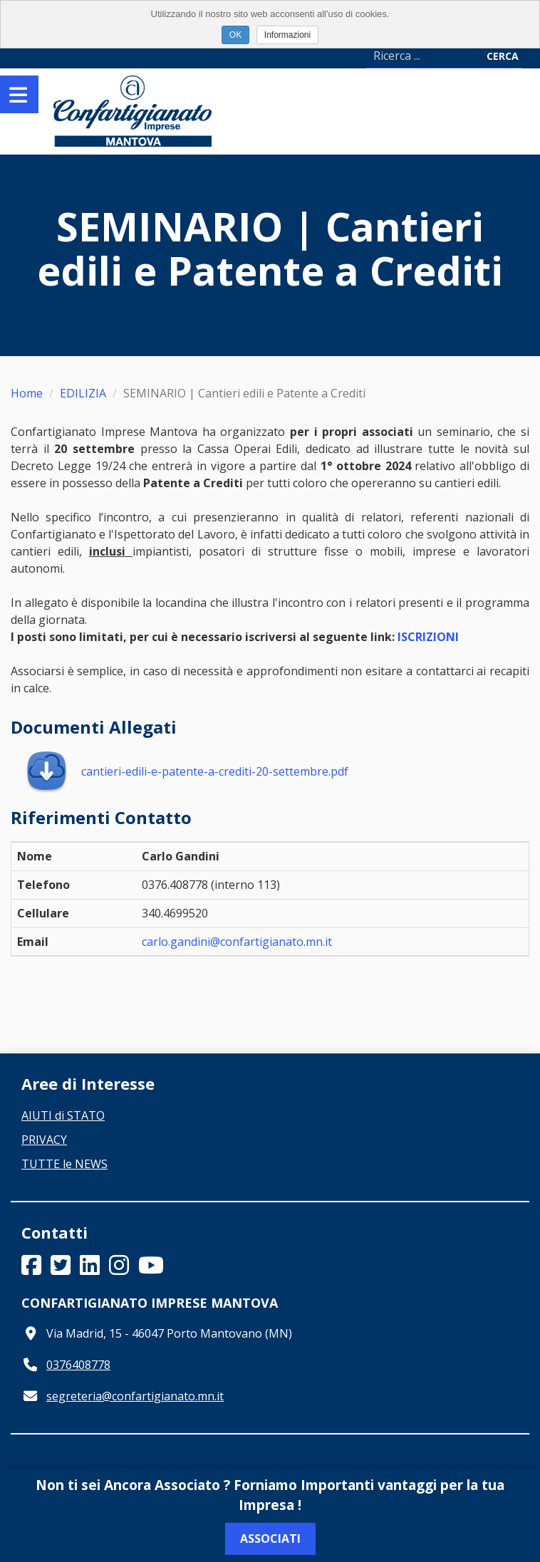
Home (27, 393)
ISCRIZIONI (428, 637)
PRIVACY (44, 1139)
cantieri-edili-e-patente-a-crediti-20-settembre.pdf (186, 771)
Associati (270, 1538)
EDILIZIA (83, 393)
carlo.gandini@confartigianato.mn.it (237, 941)
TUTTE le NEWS (64, 1164)
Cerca (503, 56)
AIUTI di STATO (63, 1115)
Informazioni (287, 35)
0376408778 (78, 1365)
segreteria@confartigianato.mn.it (135, 1396)
